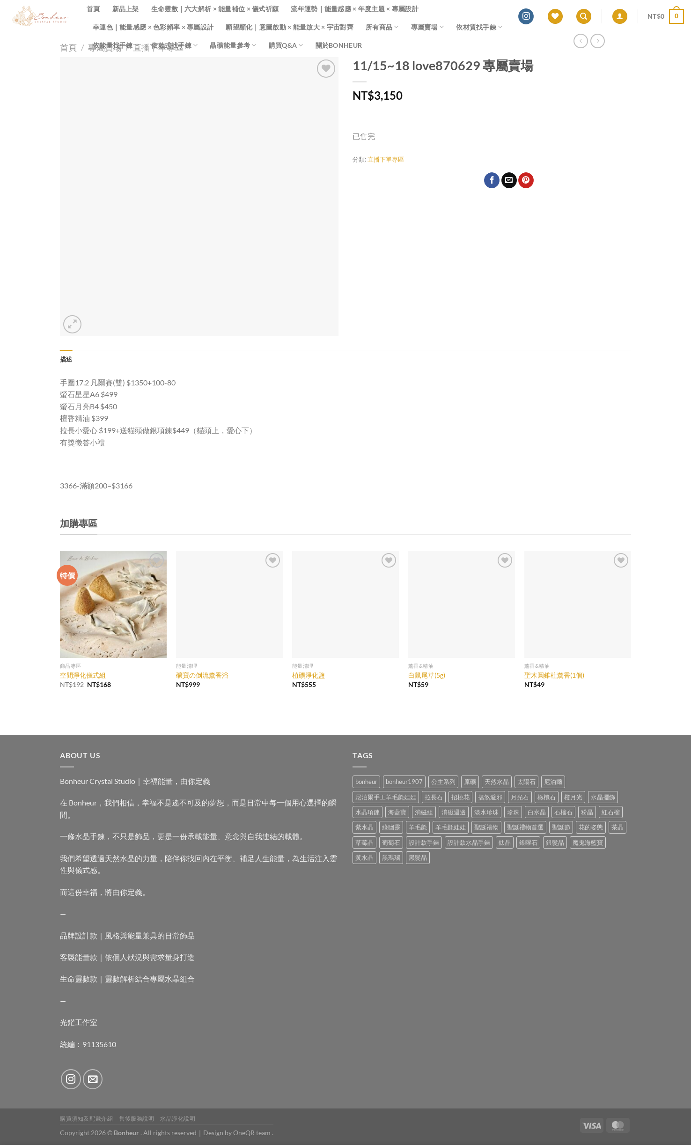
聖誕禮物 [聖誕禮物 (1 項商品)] (486, 827)
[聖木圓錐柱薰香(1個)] (577, 604)
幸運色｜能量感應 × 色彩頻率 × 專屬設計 (153, 27)
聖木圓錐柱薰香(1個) (554, 675)
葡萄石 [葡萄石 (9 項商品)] (391, 842)
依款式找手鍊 (174, 45)
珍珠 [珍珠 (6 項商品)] (513, 812)
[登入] (619, 16)
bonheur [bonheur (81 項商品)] (366, 781)
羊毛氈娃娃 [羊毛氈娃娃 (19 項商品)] (450, 827)
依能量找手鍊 (116, 45)
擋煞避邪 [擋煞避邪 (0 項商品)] (490, 797)
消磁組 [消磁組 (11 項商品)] (424, 812)
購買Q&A (286, 45)
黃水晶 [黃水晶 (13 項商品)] (364, 857)
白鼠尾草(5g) (426, 675)
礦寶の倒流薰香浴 (202, 675)
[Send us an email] (93, 1079)
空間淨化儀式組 (83, 675)
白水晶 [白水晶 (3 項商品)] (537, 812)
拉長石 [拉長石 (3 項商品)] (434, 797)
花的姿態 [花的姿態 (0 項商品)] (591, 827)
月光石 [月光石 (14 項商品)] (520, 797)
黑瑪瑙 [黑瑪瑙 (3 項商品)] (391, 857)
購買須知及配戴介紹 (86, 1118)
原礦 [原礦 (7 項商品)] (470, 781)
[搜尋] (583, 16)
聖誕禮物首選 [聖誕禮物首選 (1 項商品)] (525, 827)
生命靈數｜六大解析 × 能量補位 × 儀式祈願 (215, 9)
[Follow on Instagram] (526, 16)
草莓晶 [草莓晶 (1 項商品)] (364, 842)
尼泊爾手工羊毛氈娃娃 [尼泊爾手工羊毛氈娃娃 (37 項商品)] (385, 797)
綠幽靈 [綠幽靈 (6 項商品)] (391, 827)
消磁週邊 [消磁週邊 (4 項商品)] (453, 812)
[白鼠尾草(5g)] (461, 604)
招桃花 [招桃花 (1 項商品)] (460, 797)
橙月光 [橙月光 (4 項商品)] (573, 797)
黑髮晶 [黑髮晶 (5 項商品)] (418, 857)
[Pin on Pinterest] (526, 180)
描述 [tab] (66, 359)
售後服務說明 (136, 1118)
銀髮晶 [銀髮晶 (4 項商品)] (555, 842)
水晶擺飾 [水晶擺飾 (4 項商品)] (603, 797)
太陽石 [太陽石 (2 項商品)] (526, 781)
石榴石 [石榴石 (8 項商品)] (563, 812)
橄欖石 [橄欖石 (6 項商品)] (546, 797)
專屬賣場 (427, 26)
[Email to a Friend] (509, 180)
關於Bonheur (339, 45)
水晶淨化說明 (178, 1118)
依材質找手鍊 (479, 26)
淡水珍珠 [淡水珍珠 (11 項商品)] (486, 812)
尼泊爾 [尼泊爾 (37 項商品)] (553, 781)
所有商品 (382, 26)
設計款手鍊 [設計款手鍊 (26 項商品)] (424, 842)
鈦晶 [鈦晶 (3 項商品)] (505, 842)
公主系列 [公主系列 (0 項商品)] (443, 781)
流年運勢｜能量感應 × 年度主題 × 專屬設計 (355, 9)
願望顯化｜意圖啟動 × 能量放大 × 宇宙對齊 (289, 27)
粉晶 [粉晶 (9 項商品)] (587, 812)
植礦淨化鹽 (308, 675)
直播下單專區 (386, 159)
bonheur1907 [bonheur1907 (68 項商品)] (404, 781)
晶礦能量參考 (233, 45)
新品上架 (125, 9)
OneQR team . (253, 1133)
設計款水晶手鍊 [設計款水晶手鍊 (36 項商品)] (469, 842)
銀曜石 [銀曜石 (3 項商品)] (528, 842)
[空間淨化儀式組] (113, 604)
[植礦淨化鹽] (345, 604)
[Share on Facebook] (492, 180)
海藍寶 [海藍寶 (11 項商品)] (397, 812)
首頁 (93, 9)
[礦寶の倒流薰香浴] (229, 604)
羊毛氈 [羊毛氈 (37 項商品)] (418, 827)
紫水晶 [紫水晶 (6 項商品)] (364, 827)
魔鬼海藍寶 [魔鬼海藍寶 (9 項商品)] (588, 842)
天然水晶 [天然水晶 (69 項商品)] (497, 781)
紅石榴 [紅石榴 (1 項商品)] (611, 812)
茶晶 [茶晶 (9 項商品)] (617, 827)
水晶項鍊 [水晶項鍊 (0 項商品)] (367, 812)
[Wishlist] (555, 16)
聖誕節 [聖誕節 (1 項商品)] (561, 827)
